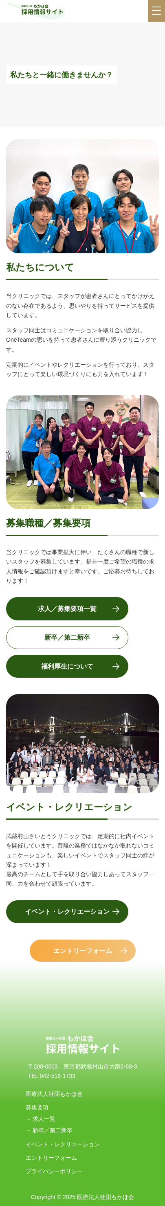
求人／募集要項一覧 (67, 608)
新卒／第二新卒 (67, 637)
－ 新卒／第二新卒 (49, 1130)
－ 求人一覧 (41, 1119)
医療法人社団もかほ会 (54, 1094)
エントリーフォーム (82, 950)
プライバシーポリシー (54, 1171)
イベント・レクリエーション (67, 911)
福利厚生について (67, 666)
